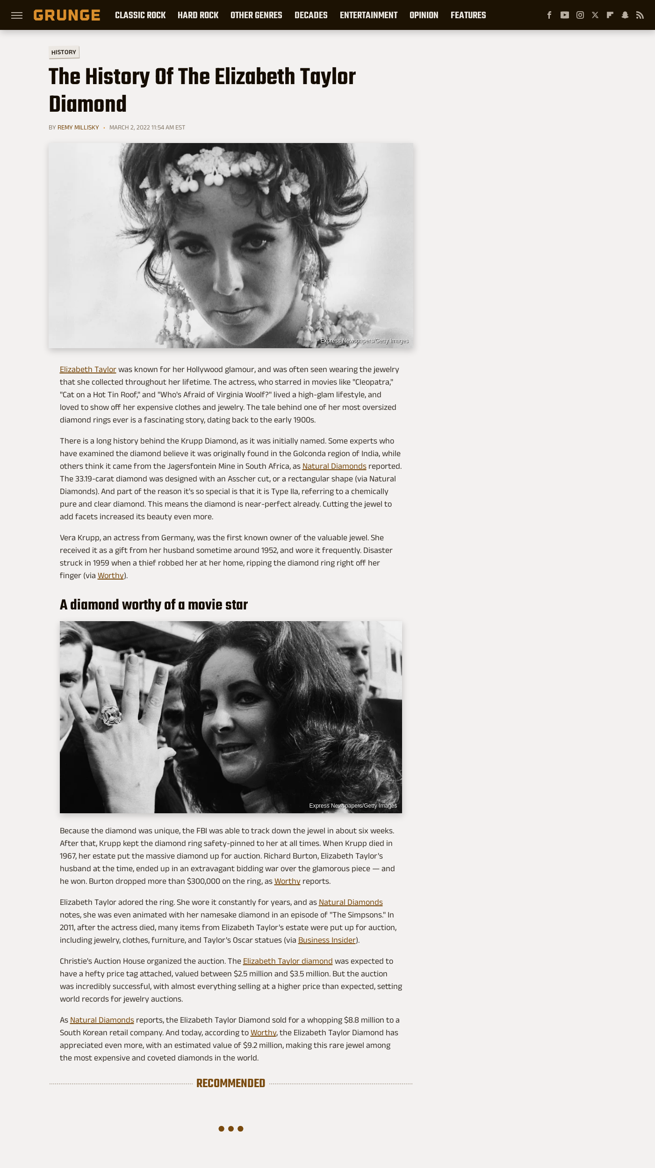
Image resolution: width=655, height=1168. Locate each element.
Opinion (424, 15)
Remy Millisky (78, 127)
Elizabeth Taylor (88, 369)
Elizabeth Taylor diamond (288, 961)
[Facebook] (549, 15)
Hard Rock (198, 15)
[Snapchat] (625, 15)
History (63, 52)
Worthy (111, 575)
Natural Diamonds (334, 466)
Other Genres (256, 15)
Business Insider (327, 940)
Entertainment (368, 15)
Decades (311, 15)
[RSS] (640, 15)
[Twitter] (595, 15)
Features (468, 15)
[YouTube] (565, 15)
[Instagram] (580, 15)
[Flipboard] (610, 15)
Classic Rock (140, 15)
